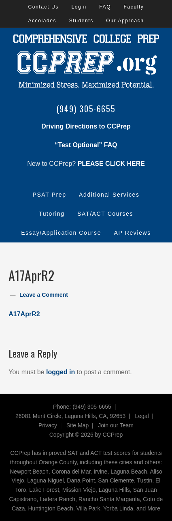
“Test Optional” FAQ (86, 145)
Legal (142, 416)
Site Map (77, 425)
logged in (60, 372)
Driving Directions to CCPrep (85, 126)
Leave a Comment (43, 295)
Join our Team (116, 425)
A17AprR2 (24, 314)
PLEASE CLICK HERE (111, 163)
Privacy (47, 425)
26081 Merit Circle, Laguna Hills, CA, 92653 (70, 416)
